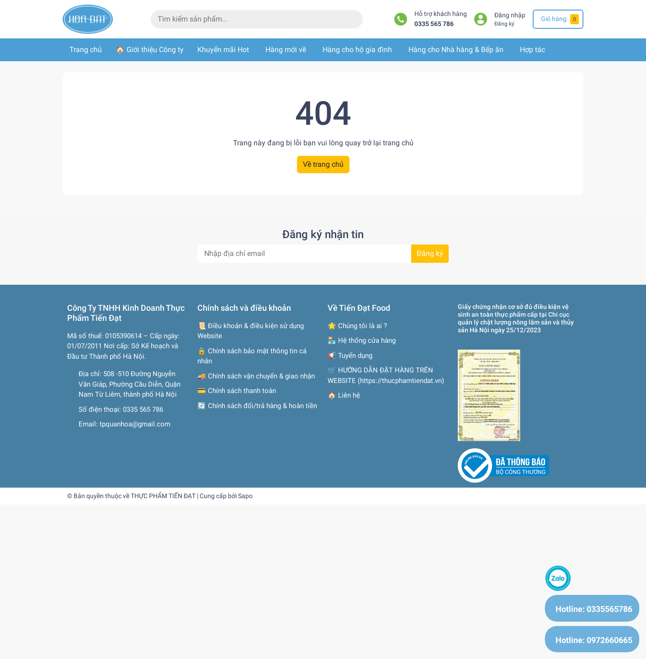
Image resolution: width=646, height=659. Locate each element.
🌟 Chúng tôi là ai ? (357, 326)
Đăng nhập (509, 15)
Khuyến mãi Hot (223, 49)
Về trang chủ (323, 164)
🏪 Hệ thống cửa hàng (362, 340)
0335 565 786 (434, 24)
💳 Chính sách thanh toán (236, 391)
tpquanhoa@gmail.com (135, 424)
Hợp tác (532, 49)
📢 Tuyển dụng (350, 355)
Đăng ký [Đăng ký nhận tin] (430, 253)
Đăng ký (504, 24)
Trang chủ (85, 49)
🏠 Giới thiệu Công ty (150, 49)
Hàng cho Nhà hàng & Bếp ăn (455, 49)
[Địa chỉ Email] (323, 253)
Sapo (245, 496)
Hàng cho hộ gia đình (357, 49)
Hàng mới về (285, 49)
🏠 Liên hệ (344, 395)
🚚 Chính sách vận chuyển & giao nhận (256, 376)
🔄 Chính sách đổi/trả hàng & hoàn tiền (257, 406)
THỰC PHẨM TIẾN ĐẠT (163, 496)
